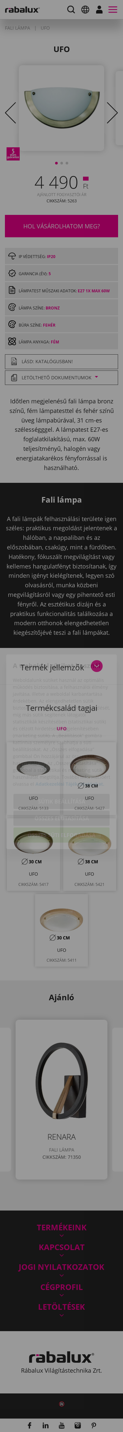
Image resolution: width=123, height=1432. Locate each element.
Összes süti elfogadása (61, 800)
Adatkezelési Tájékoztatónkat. (69, 748)
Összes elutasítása (61, 783)
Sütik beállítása (61, 766)
